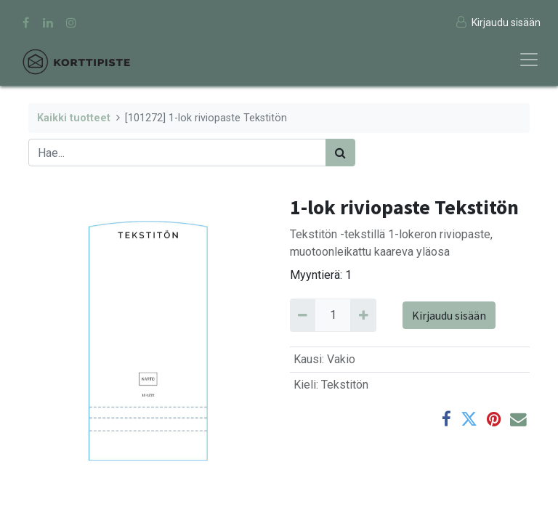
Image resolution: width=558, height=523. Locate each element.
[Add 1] (363, 315)
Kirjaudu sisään (449, 315)
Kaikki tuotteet (73, 118)
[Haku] (340, 152)
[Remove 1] (302, 315)
